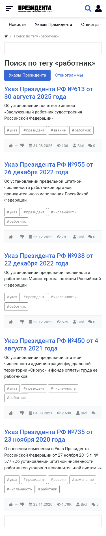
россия (59, 479)
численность (64, 212)
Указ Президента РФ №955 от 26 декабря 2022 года (48, 168)
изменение (84, 479)
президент (35, 130)
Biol (80, 145)
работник (83, 130)
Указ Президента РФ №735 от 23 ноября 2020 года (48, 435)
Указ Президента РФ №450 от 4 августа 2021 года (51, 344)
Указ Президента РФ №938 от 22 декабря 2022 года (48, 259)
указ (13, 130)
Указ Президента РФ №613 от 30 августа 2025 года (48, 92)
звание (59, 130)
